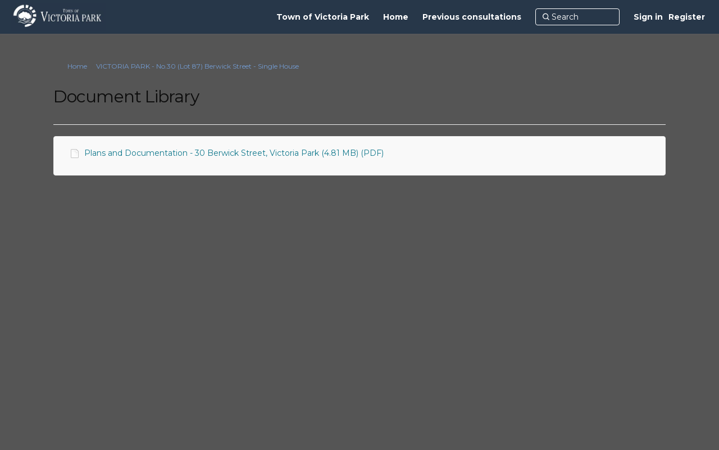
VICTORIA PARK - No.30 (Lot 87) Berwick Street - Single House (197, 66)
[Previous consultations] (472, 17)
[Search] (577, 16)
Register (686, 17)
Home (77, 66)
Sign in (648, 17)
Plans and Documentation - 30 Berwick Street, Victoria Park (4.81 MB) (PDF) (234, 153)
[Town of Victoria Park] (323, 17)
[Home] (395, 17)
